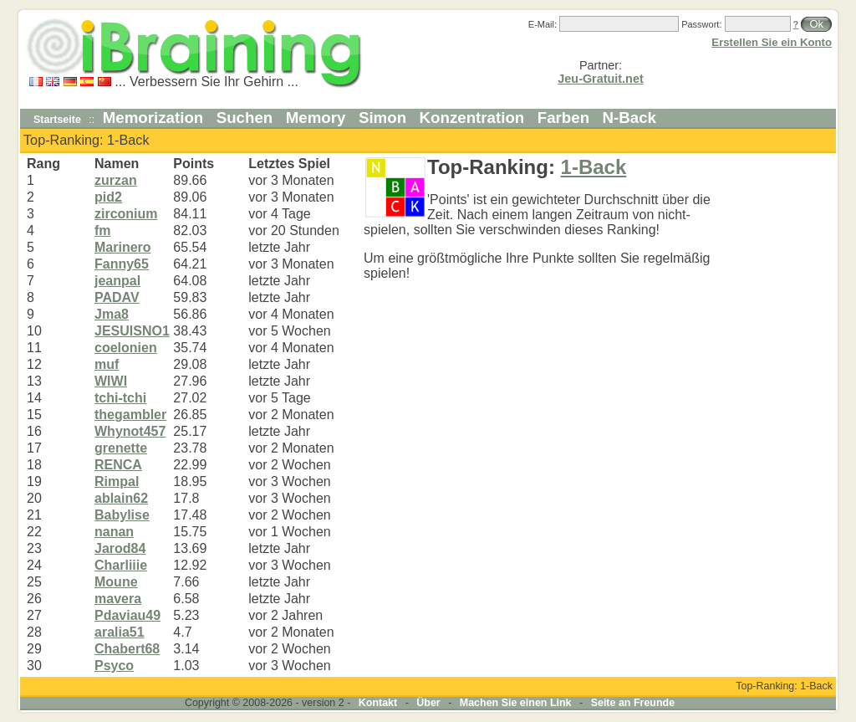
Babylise (122, 515)
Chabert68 (127, 649)
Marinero (122, 247)
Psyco (114, 665)
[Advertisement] (783, 407)
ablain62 (121, 498)
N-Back (629, 117)
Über (428, 703)
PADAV (117, 297)
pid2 (108, 197)
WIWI (110, 381)
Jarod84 (119, 548)
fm (102, 230)
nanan (114, 532)
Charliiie (120, 565)
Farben (563, 117)
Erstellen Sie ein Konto (771, 42)
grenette (120, 448)
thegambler (130, 414)
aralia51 (119, 632)
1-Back (594, 167)
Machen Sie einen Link (516, 703)
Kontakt (378, 703)
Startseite (57, 119)
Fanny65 (121, 264)
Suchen (245, 117)
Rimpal (116, 481)
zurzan (115, 180)
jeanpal (117, 281)
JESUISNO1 (132, 331)
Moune (116, 582)
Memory (316, 117)
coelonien (125, 348)
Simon (382, 117)
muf (106, 364)
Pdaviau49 (127, 615)
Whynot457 (130, 431)
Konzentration (472, 117)
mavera (117, 598)
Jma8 (111, 314)
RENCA (118, 465)
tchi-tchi (120, 398)
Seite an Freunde (633, 703)
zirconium (126, 214)
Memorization (153, 117)
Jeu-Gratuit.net (600, 78)
